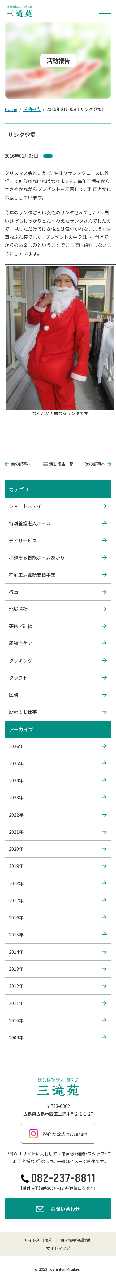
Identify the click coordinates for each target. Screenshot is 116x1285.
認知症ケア (58, 643)
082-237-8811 (58, 1178)
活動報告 (32, 109)
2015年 (58, 934)
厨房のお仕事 (58, 712)
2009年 (58, 1037)
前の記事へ (18, 464)
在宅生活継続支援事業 (58, 575)
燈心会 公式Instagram (58, 1133)
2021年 (58, 832)
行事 (58, 592)
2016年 (58, 917)
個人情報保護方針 (76, 1240)
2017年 (58, 900)
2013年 (58, 969)
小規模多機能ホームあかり (58, 558)
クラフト (58, 678)
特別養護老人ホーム (58, 524)
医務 (58, 695)
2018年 (58, 883)
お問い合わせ (58, 1209)
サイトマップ (58, 1248)
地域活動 (58, 609)
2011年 (58, 1003)
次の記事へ (98, 464)
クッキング (58, 661)
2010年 (58, 1020)
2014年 (58, 952)
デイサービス (58, 541)
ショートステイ (58, 506)
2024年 (58, 780)
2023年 (58, 797)
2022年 (58, 815)
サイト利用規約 (38, 1240)
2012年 (58, 986)
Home (11, 109)
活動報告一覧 (58, 464)
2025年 (58, 763)
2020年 (58, 849)
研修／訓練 (58, 626)
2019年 (58, 866)
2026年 (58, 746)
